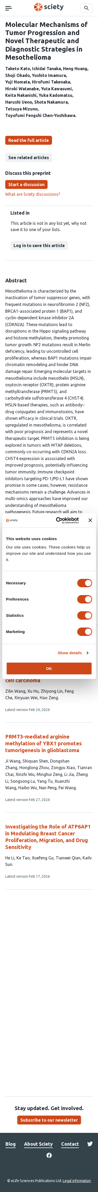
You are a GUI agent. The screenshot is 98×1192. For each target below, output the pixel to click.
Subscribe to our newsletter (49, 1120)
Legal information (77, 1181)
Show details (70, 653)
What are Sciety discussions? (32, 194)
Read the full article (28, 140)
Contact (70, 1143)
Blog (10, 1143)
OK (49, 668)
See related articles (28, 157)
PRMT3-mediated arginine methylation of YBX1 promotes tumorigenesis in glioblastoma (43, 743)
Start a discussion (26, 184)
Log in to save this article (39, 245)
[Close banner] (90, 520)
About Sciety (38, 1143)
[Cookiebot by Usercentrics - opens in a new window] (58, 520)
